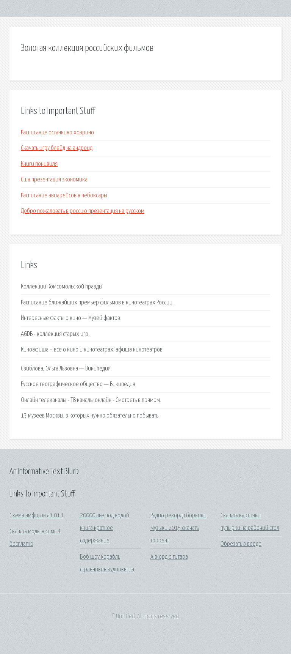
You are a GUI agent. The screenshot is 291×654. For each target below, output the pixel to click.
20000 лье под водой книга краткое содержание (104, 528)
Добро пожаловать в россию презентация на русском (82, 211)
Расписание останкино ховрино (57, 132)
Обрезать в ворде (241, 544)
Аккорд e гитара (169, 557)
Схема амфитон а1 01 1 (36, 515)
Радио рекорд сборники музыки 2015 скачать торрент (178, 528)
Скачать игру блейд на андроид (56, 148)
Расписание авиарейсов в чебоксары (64, 195)
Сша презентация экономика (54, 180)
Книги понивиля (39, 164)
